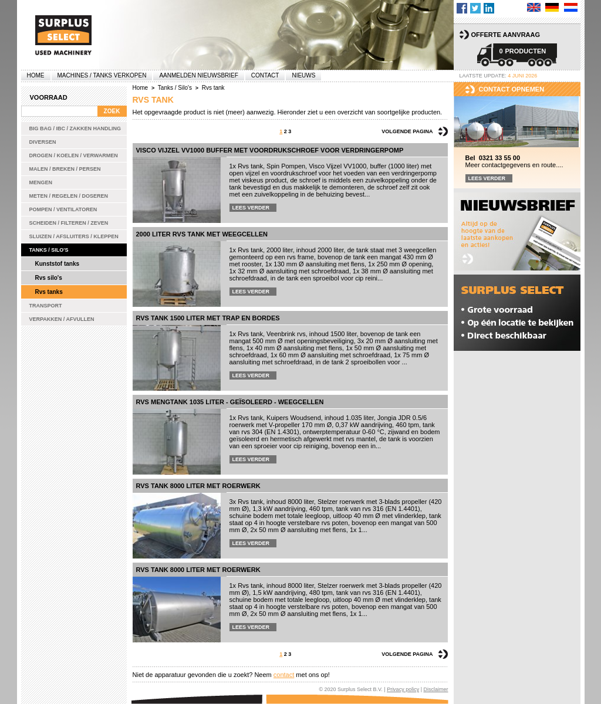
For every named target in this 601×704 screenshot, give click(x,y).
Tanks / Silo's (49, 250)
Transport (45, 306)
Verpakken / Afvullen (61, 319)
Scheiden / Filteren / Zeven (69, 223)
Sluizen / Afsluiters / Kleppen (74, 236)
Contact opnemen (512, 89)
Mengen (41, 182)
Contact (265, 75)
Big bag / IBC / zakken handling (75, 128)
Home (36, 75)
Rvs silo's (48, 278)
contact (284, 674)
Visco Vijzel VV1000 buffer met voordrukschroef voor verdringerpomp (270, 150)
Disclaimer (435, 689)
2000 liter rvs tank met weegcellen (202, 234)
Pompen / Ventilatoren (63, 209)
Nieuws (303, 75)
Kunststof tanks (57, 263)
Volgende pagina (407, 131)
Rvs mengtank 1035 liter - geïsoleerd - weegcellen (230, 401)
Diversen (42, 142)
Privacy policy (403, 689)
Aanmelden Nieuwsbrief (198, 75)
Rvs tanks (49, 292)
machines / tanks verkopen (102, 75)
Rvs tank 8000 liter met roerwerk (198, 485)
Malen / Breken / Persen (65, 169)
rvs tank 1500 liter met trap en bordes (208, 317)
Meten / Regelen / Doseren (69, 196)
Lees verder (251, 208)
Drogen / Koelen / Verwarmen (73, 155)
